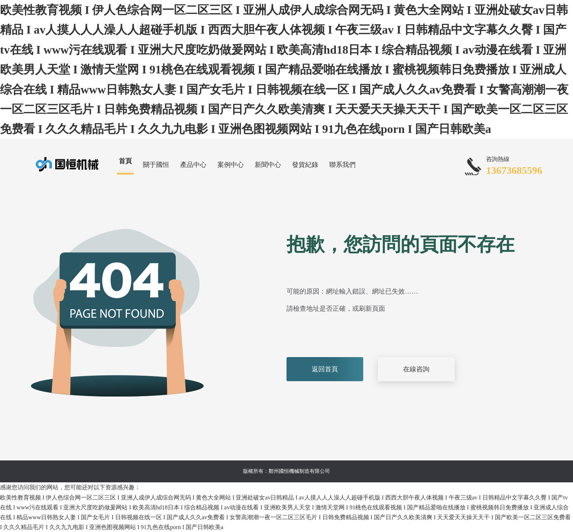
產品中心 (193, 164)
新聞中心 (268, 164)
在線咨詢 (416, 369)
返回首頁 (325, 369)
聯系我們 (342, 164)
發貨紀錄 (305, 164)
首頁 (125, 161)
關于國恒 (156, 164)
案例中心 (230, 164)
